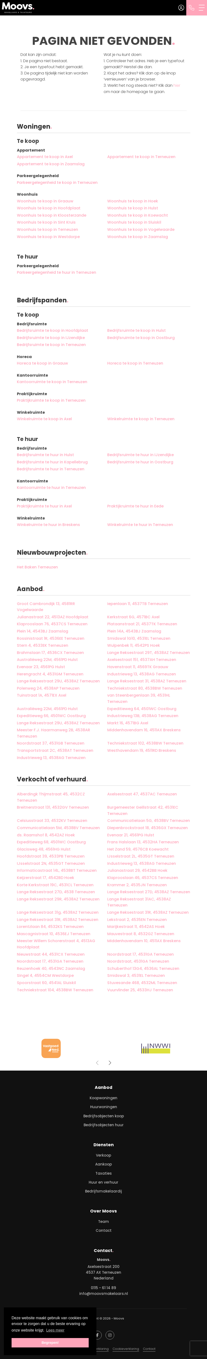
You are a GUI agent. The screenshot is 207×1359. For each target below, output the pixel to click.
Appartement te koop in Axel (45, 157)
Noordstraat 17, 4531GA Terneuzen (140, 954)
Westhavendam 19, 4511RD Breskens (141, 750)
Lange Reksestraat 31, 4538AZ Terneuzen (146, 681)
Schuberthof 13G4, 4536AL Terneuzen (143, 968)
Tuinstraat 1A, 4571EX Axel (41, 695)
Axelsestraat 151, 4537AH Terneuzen (141, 659)
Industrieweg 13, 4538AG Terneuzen (141, 674)
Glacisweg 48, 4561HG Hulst (44, 849)
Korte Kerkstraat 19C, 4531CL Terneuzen (55, 885)
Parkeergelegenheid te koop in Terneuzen (57, 182)
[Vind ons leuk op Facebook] (97, 1335)
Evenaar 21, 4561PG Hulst (130, 835)
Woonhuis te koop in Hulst (132, 208)
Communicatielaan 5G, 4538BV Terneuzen (148, 820)
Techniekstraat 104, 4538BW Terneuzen (55, 990)
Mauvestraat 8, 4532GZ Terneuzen (140, 934)
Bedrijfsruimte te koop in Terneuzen (51, 344)
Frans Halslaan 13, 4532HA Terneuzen (143, 842)
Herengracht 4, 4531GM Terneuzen (50, 674)
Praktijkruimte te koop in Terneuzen (51, 400)
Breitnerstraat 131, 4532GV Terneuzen (53, 807)
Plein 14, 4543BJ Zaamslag (42, 631)
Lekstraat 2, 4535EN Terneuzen (137, 919)
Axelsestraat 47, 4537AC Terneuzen (142, 794)
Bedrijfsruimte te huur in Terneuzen (50, 469)
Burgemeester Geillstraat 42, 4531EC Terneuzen (142, 810)
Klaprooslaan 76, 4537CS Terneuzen (52, 624)
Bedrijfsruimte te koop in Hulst (136, 330)
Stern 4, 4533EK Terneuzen (42, 645)
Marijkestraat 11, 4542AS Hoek (136, 926)
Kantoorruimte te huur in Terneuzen (51, 487)
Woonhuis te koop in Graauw (45, 201)
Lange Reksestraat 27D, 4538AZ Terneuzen (148, 892)
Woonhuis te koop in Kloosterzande (51, 215)
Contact (149, 1349)
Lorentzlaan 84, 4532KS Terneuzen (50, 926)
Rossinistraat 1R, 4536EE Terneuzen (50, 638)
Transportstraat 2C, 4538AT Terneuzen (55, 750)
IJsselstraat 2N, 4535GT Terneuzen (51, 863)
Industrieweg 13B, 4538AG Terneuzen (142, 716)
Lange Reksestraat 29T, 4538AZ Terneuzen (148, 652)
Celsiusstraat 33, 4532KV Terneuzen (52, 820)
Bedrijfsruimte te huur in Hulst (45, 455)
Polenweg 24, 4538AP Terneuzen (48, 688)
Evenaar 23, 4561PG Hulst (41, 667)
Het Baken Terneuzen (37, 567)
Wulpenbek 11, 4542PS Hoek (133, 645)
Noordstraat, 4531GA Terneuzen (138, 961)
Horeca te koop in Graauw (42, 363)
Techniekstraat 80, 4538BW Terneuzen (144, 688)
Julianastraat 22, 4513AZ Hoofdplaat (52, 617)
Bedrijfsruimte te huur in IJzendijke (140, 455)
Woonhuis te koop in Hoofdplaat (48, 208)
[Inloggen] (181, 7)
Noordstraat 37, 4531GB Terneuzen (50, 743)
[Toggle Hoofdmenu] (202, 7)
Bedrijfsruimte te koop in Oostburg (141, 337)
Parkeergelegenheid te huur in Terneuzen (56, 272)
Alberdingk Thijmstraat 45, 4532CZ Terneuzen (51, 797)
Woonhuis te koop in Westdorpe (48, 237)
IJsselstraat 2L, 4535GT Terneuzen (140, 856)
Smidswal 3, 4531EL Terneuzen (136, 975)
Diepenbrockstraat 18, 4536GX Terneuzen (147, 828)
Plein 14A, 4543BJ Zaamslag (134, 631)
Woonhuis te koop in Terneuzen (47, 229)
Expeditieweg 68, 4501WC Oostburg (51, 842)
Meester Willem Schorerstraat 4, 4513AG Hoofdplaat (56, 944)
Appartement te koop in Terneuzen (141, 157)
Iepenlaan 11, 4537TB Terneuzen (137, 603)
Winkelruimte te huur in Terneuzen (140, 524)
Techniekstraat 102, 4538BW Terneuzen (145, 743)
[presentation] (97, 1063)
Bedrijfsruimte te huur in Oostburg (140, 462)
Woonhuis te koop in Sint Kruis (46, 222)
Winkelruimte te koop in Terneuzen (140, 419)
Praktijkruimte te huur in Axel (44, 506)
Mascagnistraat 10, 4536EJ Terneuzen (53, 934)
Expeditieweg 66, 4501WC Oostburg (51, 716)
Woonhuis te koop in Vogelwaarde (140, 229)
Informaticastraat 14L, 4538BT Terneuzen (57, 870)
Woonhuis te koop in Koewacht (137, 215)
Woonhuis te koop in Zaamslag (137, 237)
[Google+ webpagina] (110, 1335)
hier (177, 85)
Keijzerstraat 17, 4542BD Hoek (45, 877)
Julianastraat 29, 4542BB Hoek (137, 870)
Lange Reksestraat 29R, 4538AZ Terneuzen (58, 899)
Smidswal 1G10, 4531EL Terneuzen (138, 638)
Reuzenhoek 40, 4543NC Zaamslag (51, 968)
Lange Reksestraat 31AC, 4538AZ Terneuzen (139, 902)
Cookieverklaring (126, 1349)
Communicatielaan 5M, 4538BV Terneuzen (58, 828)
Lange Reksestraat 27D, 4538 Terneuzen (56, 892)
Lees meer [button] (55, 1330)
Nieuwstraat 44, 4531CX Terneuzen (51, 954)
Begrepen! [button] (50, 1343)
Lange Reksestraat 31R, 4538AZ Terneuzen (148, 912)
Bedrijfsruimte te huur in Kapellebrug (52, 462)
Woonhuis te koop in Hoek (132, 201)
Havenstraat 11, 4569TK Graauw (137, 667)
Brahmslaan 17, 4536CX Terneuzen (50, 652)
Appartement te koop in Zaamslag (51, 164)
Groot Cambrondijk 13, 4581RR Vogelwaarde (46, 607)
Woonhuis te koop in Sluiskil (134, 222)
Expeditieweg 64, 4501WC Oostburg (141, 709)
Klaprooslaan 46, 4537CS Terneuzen (142, 877)
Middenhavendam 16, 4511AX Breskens (144, 730)
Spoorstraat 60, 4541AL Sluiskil (46, 983)
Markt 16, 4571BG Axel (127, 723)
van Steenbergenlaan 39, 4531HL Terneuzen (138, 698)
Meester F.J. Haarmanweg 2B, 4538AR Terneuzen (53, 733)
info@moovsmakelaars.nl (103, 1293)
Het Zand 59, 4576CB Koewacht (138, 849)
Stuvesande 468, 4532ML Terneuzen (142, 983)
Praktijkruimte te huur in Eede (135, 506)
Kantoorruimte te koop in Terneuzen (52, 382)
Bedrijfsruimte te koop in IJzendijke (51, 337)
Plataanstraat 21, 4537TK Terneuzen (142, 624)
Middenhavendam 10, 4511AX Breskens (144, 941)
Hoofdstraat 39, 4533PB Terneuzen (51, 856)
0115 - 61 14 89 (103, 1287)
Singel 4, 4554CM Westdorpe (45, 975)
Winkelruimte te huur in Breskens (48, 524)
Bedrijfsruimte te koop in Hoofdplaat (52, 330)
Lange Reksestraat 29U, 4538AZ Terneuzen (58, 681)
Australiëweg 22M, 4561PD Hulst (47, 659)
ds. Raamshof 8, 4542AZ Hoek (46, 835)
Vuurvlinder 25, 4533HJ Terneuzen (140, 990)
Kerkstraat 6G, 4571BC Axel (133, 617)
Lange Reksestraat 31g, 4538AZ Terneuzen (58, 912)
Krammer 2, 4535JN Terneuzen (137, 885)
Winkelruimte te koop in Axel (44, 419)
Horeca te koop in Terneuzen (135, 363)
